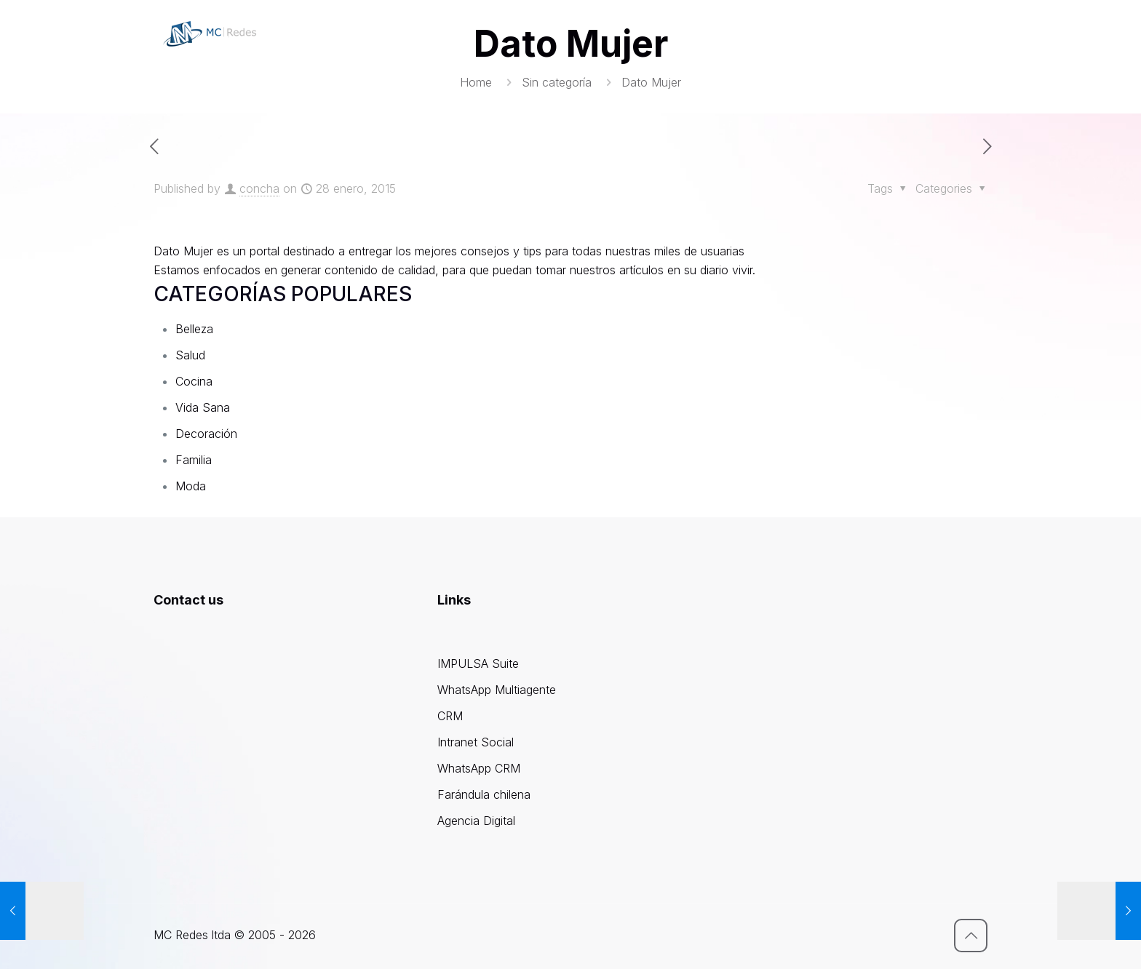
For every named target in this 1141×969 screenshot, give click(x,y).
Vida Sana (202, 407)
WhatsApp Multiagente (496, 689)
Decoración (206, 433)
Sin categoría (557, 82)
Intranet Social (475, 742)
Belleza (194, 329)
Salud (190, 355)
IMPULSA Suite (478, 663)
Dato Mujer (183, 251)
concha (259, 188)
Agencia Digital (476, 820)
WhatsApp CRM (478, 768)
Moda (190, 486)
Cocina (193, 381)
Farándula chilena (483, 794)
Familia (193, 459)
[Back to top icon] (970, 935)
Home (476, 82)
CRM (450, 716)
